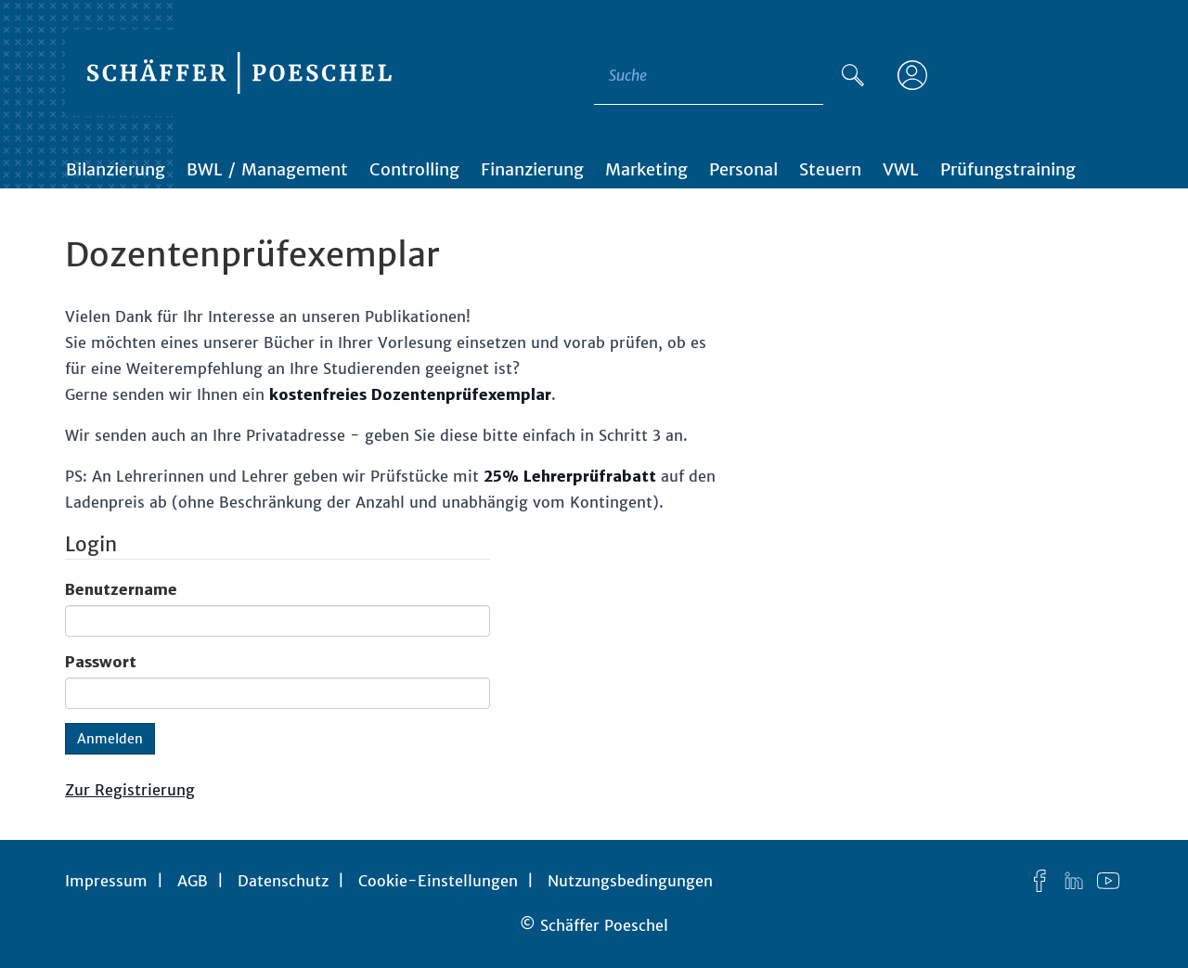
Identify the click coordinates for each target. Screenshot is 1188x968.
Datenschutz (283, 880)
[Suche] (853, 75)
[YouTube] (1108, 881)
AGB (192, 880)
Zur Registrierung (130, 790)
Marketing (646, 169)
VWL (901, 169)
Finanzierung (532, 169)
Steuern (830, 169)
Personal (743, 169)
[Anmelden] (912, 75)
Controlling (414, 169)
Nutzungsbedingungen (630, 880)
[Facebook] (1039, 881)
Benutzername (121, 589)
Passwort (100, 661)
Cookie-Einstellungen (438, 880)
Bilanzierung (115, 169)
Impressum (106, 880)
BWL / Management (267, 169)
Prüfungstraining (1008, 169)
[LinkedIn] (1074, 881)
